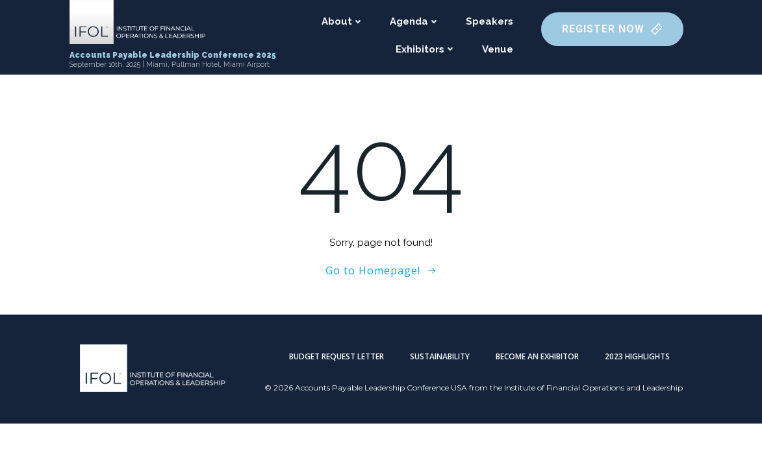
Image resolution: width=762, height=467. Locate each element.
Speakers (489, 21)
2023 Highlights (637, 356)
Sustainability (440, 356)
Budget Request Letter (336, 356)
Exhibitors (426, 49)
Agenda (415, 21)
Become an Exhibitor (537, 356)
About (343, 21)
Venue (497, 49)
